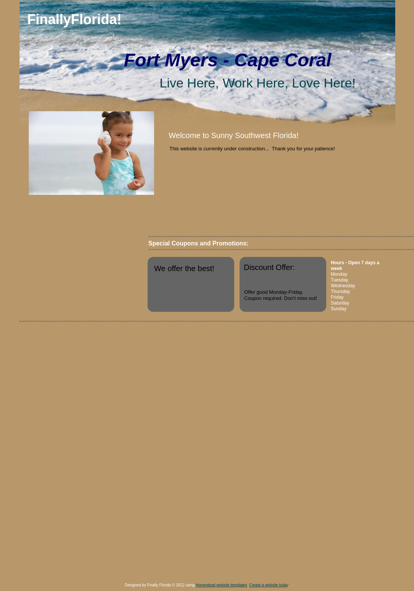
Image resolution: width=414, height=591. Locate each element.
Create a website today (268, 585)
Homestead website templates (221, 585)
